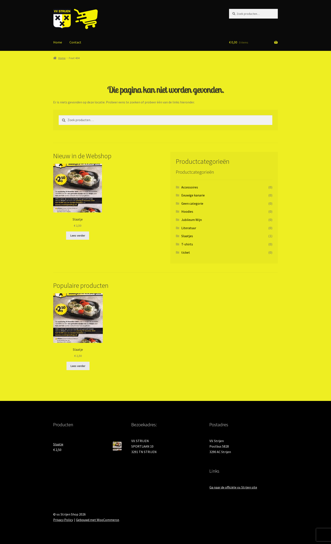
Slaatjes (187, 236)
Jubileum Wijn (191, 220)
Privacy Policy (63, 520)
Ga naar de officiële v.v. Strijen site (233, 487)
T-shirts (187, 244)
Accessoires (189, 187)
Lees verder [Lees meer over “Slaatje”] (77, 235)
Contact (75, 42)
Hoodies (187, 211)
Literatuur (188, 228)
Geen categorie (192, 203)
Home (57, 42)
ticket (185, 252)
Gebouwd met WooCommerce (97, 520)
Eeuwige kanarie (193, 195)
